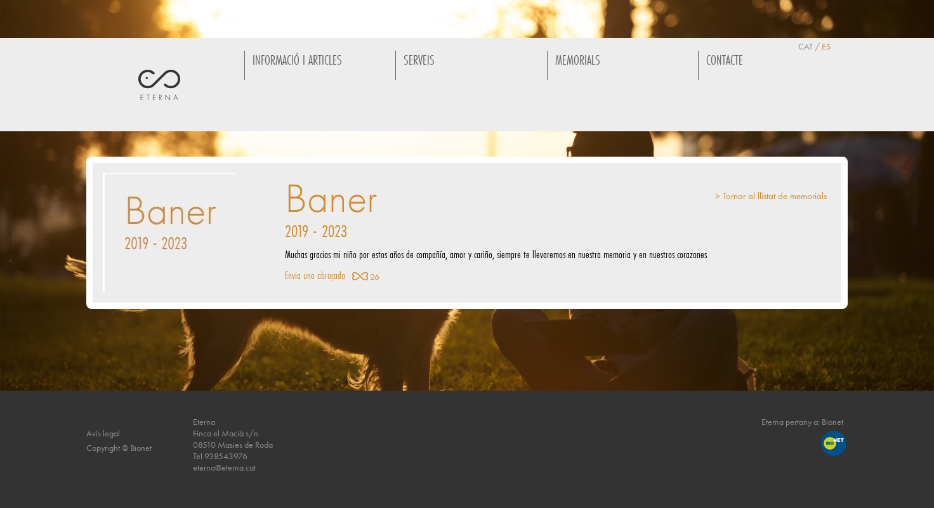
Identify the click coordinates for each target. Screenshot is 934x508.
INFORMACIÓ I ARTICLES (297, 60)
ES (826, 46)
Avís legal (103, 433)
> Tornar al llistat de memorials (771, 196)
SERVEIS (419, 60)
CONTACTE (724, 60)
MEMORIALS (577, 60)
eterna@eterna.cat (224, 467)
